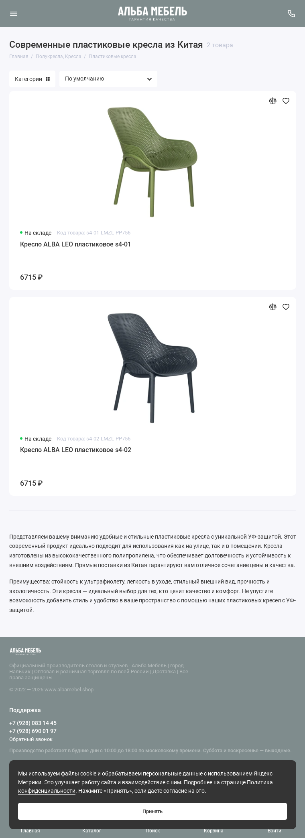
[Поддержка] (291, 13)
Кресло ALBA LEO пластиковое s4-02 (75, 450)
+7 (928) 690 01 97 (33, 731)
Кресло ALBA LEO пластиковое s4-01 (75, 244)
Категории (32, 79)
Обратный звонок (31, 739)
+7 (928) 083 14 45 (33, 723)
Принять (152, 811)
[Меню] (13, 13)
